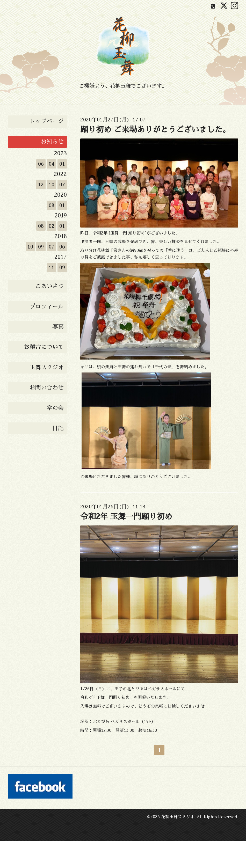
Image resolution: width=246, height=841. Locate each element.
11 (51, 267)
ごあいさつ (49, 286)
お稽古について (44, 347)
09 (41, 246)
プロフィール (47, 307)
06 (41, 163)
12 (41, 184)
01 (62, 163)
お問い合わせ (47, 388)
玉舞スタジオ (47, 367)
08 (51, 205)
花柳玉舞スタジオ (177, 817)
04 (52, 163)
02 (51, 226)
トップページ (47, 121)
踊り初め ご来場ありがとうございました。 (155, 130)
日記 (58, 428)
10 (51, 184)
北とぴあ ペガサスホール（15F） (124, 722)
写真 (58, 327)
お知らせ (52, 142)
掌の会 (55, 408)
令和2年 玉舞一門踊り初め (126, 517)
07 (62, 184)
